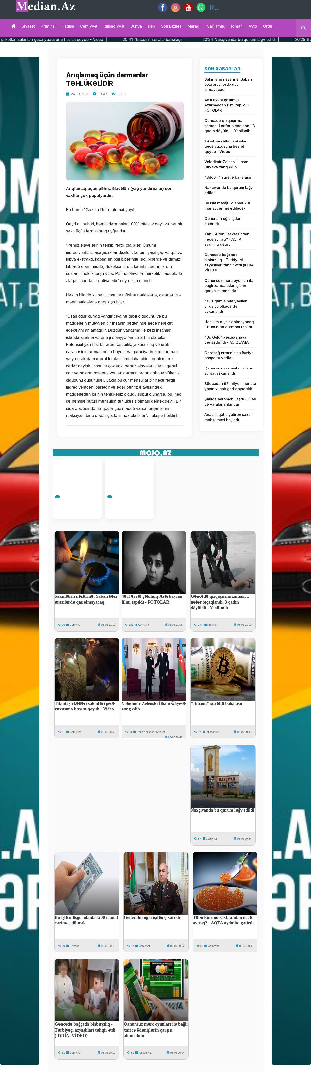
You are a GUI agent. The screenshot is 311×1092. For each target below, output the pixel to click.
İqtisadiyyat (113, 26)
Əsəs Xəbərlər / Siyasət (151, 731)
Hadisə (68, 26)
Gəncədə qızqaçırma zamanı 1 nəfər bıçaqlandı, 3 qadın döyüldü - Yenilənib (229, 125)
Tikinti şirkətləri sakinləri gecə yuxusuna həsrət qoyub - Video (226, 146)
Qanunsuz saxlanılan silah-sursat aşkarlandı (228, 371)
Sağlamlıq (216, 26)
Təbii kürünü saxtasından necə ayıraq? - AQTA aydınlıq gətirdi (226, 239)
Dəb (151, 26)
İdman (237, 26)
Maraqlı (194, 26)
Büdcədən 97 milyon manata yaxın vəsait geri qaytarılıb (230, 386)
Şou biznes (171, 26)
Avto (252, 26)
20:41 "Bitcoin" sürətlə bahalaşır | (177, 39)
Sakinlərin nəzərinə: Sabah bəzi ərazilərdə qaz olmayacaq (228, 84)
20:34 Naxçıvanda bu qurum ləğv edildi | (263, 39)
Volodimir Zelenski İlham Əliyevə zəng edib (226, 164)
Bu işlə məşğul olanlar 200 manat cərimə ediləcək (228, 206)
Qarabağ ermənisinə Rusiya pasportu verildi (229, 355)
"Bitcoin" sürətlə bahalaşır (227, 177)
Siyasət (28, 26)
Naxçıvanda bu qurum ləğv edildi (228, 190)
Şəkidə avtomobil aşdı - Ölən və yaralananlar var (230, 402)
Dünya (136, 26)
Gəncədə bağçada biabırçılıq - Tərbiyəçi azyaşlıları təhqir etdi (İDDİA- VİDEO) (229, 262)
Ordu (267, 26)
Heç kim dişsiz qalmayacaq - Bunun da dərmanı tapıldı (229, 324)
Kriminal (48, 26)
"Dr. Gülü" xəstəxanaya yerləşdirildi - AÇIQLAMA (226, 340)
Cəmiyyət (88, 26)
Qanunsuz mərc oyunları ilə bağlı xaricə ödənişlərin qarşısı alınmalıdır (228, 285)
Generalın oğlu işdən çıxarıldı (222, 221)
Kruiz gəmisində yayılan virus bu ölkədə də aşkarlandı (225, 306)
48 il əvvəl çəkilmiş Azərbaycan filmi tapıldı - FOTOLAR (226, 105)
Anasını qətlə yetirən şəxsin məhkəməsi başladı (229, 417)
